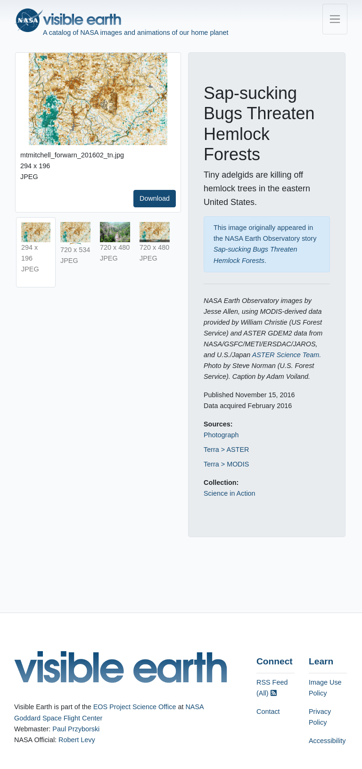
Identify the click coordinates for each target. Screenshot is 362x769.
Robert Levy (76, 740)
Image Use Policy (325, 688)
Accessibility (327, 740)
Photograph (221, 435)
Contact (268, 711)
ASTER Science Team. (286, 355)
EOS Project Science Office (134, 707)
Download (155, 198)
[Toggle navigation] (334, 19)
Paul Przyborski (75, 729)
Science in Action (229, 493)
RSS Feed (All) (272, 688)
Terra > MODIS (226, 464)
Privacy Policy (320, 717)
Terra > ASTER (226, 449)
